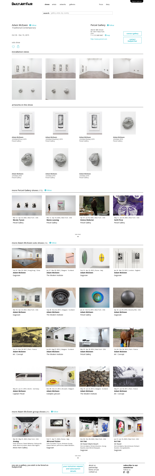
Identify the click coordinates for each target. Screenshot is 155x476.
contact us (93, 472)
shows (47, 4)
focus (101, 4)
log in (136, 1)
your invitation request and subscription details (73, 468)
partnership (93, 467)
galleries (72, 4)
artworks (63, 4)
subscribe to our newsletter (130, 466)
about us (92, 465)
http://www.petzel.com (99, 39)
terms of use (94, 469)
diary (107, 4)
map (107, 35)
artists (54, 4)
